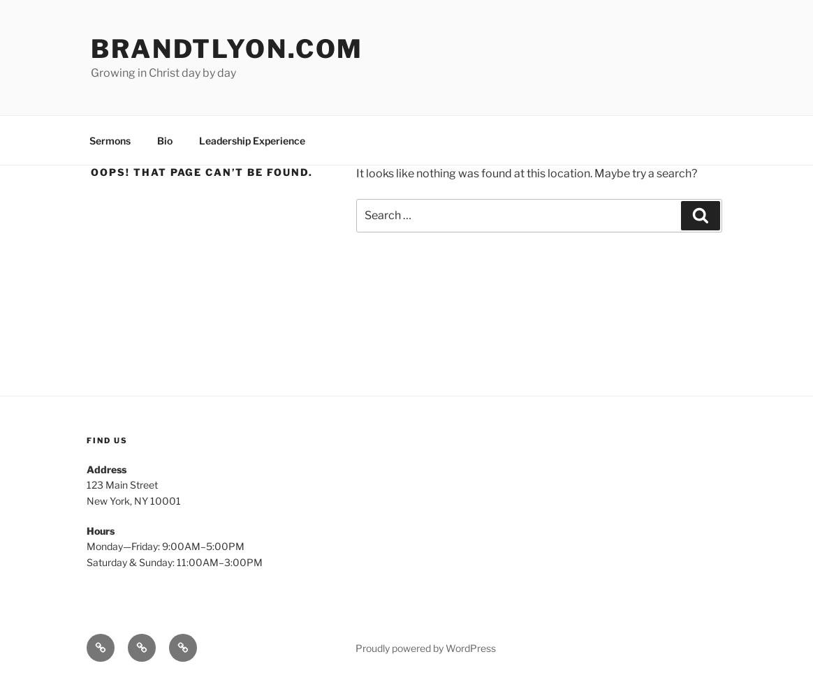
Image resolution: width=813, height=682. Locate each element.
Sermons (110, 141)
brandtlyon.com (227, 49)
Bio (165, 141)
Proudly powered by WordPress (426, 648)
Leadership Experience (252, 141)
